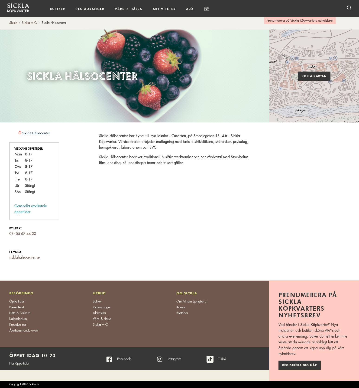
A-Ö (189, 9)
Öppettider (16, 301)
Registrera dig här (299, 365)
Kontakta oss (17, 324)
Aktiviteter (164, 9)
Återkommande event (23, 330)
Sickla (13, 22)
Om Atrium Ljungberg (191, 301)
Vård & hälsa (128, 9)
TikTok (222, 359)
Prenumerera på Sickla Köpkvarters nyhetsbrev (299, 20)
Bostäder (182, 313)
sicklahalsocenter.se (24, 257)
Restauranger (90, 9)
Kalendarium (207, 9)
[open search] (349, 7)
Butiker (57, 9)
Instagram (174, 359)
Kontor (180, 307)
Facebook (124, 359)
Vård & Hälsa (102, 318)
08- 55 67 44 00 (22, 234)
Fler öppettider (19, 363)
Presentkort (16, 307)
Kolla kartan (314, 76)
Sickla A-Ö (100, 324)
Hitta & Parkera (19, 313)
